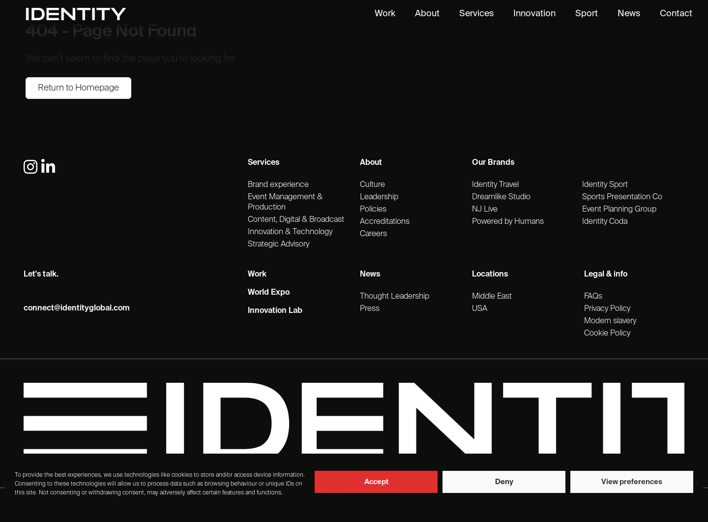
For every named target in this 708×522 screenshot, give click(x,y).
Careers (373, 234)
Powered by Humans (508, 222)
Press (370, 309)
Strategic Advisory (278, 244)
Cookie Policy (607, 334)
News (629, 13)
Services (476, 13)
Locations (490, 274)
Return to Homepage (78, 88)
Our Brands (493, 163)
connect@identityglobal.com (77, 308)
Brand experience (278, 185)
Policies (373, 210)
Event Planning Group (619, 210)
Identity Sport (605, 185)
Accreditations (385, 222)
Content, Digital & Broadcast (296, 220)
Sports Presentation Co (622, 197)
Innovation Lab (275, 311)
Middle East (492, 297)
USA (479, 309)
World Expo (269, 293)
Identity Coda (604, 222)
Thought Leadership (394, 297)
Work (385, 13)
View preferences (631, 482)
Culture (372, 185)
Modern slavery (610, 321)
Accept (376, 482)
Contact (676, 13)
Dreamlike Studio (501, 197)
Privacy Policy (607, 309)
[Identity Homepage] (86, 14)
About (427, 13)
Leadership (379, 197)
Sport (586, 13)
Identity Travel (495, 185)
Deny (504, 482)
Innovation (534, 13)
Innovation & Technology (290, 232)
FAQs (593, 297)
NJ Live (485, 210)
